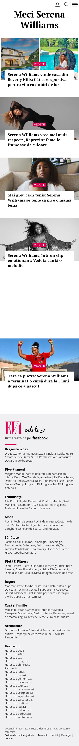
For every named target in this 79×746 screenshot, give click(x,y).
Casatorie (11, 457)
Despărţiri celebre (26, 634)
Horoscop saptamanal (19, 717)
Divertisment (15, 469)
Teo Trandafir (30, 477)
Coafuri (46, 501)
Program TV (32, 484)
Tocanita (22, 589)
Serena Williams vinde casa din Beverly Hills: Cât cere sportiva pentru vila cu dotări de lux (38, 79)
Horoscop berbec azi (18, 713)
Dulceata (10, 589)
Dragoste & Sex (16, 449)
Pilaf (30, 593)
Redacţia (66, 735)
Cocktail (34, 589)
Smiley (21, 481)
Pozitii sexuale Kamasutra (55, 457)
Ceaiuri (19, 542)
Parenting (59, 613)
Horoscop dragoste (17, 661)
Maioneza (20, 593)
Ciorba (29, 586)
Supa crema (47, 589)
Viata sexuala (38, 453)
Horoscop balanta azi (18, 710)
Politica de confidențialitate (19, 735)
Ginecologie (54, 542)
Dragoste (10, 453)
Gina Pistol (49, 481)
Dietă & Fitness (16, 561)
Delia (38, 481)
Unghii (23, 501)
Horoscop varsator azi (18, 699)
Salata (52, 586)
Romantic (23, 453)
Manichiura (12, 505)
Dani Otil (10, 481)
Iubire (69, 453)
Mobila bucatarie (15, 610)
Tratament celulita (16, 508)
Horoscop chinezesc (17, 664)
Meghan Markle (15, 474)
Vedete (39, 64)
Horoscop (12, 646)
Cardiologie (22, 549)
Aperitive (61, 589)
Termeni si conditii (48, 735)
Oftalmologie (38, 549)
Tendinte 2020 (50, 528)
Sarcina (9, 542)
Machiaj (57, 501)
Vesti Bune (45, 634)
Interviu (23, 630)
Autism (65, 617)
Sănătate (12, 537)
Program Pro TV (51, 484)
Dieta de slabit (59, 569)
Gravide (33, 617)
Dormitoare (25, 613)
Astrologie (11, 668)
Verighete (11, 528)
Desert (9, 593)
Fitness (17, 566)
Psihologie (39, 542)
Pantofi (15, 525)
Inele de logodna (52, 525)
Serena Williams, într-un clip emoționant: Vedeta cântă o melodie (35, 260)
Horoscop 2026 (14, 650)
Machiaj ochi (57, 505)
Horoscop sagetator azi (19, 696)
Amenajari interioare (40, 610)
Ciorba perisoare (44, 593)
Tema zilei (49, 630)
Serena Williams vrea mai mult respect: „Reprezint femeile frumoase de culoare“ (37, 139)
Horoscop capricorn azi (19, 689)
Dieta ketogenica (44, 573)
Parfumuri (34, 501)
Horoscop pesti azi (16, 703)
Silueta (29, 573)
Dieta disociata (14, 573)
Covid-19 (58, 634)
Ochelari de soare (29, 528)
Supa (68, 586)
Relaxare (44, 566)
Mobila (58, 610)
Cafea (60, 586)
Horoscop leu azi (15, 706)
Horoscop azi (13, 657)
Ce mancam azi (31, 596)
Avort (51, 549)
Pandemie (11, 637)
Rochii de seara (23, 521)
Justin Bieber (65, 481)
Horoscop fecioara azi (18, 682)
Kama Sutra (30, 457)
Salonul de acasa (39, 508)
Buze (35, 505)
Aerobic (10, 569)
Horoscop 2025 (14, 654)
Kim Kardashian (56, 474)
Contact (9, 738)
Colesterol (29, 545)
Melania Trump (14, 484)
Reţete (10, 581)
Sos (44, 586)
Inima (28, 542)
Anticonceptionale (47, 545)
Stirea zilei (35, 630)
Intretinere (65, 566)
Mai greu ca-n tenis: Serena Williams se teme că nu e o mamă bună (39, 200)
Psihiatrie (30, 552)
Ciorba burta (13, 596)
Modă (9, 517)
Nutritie (44, 569)
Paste (20, 586)
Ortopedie (16, 552)
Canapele (11, 613)
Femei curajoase (49, 617)
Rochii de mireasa (45, 521)
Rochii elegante (31, 525)
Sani (66, 501)
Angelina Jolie (48, 477)
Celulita (44, 505)
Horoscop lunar (14, 671)
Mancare (10, 586)
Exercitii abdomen (26, 569)
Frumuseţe (13, 497)
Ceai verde (62, 549)
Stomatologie (13, 545)
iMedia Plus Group (41, 728)
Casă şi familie (16, 605)
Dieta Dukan (30, 566)
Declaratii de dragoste (19, 460)
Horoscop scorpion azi (19, 692)
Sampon (25, 505)
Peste (37, 586)
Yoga (54, 566)
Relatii (52, 453)
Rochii (14, 501)
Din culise (11, 630)
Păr (7, 501)
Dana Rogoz (65, 477)
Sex (20, 457)
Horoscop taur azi (16, 685)
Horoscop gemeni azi (18, 678)
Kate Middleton (35, 474)
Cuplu (60, 453)
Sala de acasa (64, 573)
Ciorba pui (62, 593)
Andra (30, 481)
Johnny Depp (13, 477)
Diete (8, 566)
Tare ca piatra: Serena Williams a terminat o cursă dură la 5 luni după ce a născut (38, 381)
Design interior (42, 613)
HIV (7, 552)
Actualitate (13, 626)
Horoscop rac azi (15, 675)
